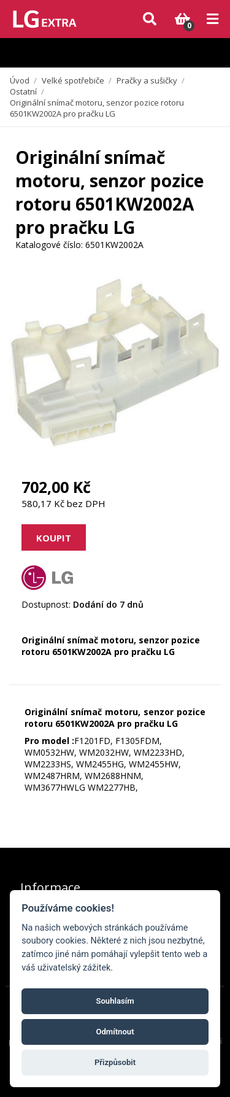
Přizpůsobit (115, 1062)
